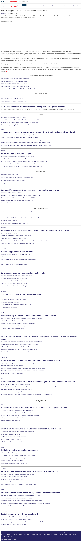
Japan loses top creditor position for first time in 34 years (15, 280)
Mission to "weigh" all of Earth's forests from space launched (16, 516)
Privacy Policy (63, 534)
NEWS (2, 129)
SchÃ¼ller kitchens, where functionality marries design (14, 463)
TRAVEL (3, 404)
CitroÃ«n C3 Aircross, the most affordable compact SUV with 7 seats (31, 429)
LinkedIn (3, 536)
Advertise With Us (41, 534)
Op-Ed (39, 5)
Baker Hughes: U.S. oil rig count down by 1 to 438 (13, 158)
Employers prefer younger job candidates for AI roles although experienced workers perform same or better (28, 363)
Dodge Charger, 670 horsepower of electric (11, 441)
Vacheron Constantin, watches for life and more (13, 460)
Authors (33, 534)
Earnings (35, 5)
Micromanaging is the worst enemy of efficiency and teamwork (28, 316)
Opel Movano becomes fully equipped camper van (13, 436)
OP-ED (2, 312)
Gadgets (77, 5)
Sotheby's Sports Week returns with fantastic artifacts (14, 418)
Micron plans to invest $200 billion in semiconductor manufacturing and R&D (20, 183)
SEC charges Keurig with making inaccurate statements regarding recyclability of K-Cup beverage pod (26, 394)
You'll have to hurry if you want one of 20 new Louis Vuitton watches (18, 455)
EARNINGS (3, 291)
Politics (12, 5)
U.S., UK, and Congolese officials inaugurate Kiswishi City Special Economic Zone (21, 166)
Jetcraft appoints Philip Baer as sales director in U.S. (14, 83)
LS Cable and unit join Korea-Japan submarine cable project (16, 235)
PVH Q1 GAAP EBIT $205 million (9, 307)
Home (2, 532)
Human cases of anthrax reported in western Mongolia (14, 505)
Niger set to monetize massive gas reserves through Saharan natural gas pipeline (21, 318)
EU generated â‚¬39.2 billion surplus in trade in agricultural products (18, 286)
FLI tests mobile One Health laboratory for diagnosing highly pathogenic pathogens (21, 341)
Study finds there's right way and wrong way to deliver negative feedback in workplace (22, 370)
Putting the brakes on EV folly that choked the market (14, 320)
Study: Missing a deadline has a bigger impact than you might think (30, 360)
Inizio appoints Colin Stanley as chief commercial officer (15, 86)
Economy (29, 5)
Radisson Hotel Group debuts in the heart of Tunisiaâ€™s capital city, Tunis (34, 408)
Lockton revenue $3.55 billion (8, 297)
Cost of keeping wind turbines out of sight (19, 514)
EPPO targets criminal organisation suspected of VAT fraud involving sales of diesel (38, 132)
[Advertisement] (12, 31)
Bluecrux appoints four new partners (17, 252)
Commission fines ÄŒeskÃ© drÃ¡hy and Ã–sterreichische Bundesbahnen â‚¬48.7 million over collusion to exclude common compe (33, 392)
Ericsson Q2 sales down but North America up (21, 294)
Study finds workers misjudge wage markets (12, 365)
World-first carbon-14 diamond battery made (12, 527)
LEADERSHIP (4, 357)
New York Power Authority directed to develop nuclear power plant (30, 190)
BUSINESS (3, 150)
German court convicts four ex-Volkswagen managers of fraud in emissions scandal (38, 382)
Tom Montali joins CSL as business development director (15, 78)
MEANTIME (4, 511)
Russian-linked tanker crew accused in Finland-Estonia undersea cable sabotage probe (23, 140)
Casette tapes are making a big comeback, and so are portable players (18, 484)
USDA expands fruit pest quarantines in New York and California (17, 346)
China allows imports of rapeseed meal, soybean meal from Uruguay (18, 352)
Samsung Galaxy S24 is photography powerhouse (13, 481)
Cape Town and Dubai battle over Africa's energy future (14, 326)
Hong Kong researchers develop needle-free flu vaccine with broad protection (20, 495)
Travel (59, 5)
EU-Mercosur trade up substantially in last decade (23, 273)
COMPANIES (4, 227)
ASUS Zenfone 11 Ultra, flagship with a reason (12, 479)
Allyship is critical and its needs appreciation (12, 373)
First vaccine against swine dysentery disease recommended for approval (19, 344)
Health (2, 6)
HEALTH (3, 489)
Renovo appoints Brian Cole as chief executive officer (14, 101)
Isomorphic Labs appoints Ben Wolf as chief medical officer (15, 254)
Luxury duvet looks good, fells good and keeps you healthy (15, 458)
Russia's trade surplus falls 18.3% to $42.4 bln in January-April (16, 275)
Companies (18, 5)
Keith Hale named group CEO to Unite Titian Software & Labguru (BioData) (19, 88)
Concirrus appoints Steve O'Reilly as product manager (14, 81)
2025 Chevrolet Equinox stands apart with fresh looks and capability (18, 431)
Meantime (7, 6)
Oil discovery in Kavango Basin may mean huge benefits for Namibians (18, 323)
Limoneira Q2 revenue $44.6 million (10, 302)
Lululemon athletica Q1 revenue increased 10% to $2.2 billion (16, 304)
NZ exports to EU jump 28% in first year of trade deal (14, 283)
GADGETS (3, 468)
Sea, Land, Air (66, 5)
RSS (70, 534)
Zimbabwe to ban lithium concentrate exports (12, 203)
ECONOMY (3, 270)
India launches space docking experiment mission (13, 524)
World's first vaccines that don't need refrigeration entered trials (17, 498)
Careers (24, 5)
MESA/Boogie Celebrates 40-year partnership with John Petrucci (29, 471)
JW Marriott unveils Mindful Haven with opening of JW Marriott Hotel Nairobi (20, 415)
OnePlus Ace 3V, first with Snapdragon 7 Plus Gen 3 (14, 476)
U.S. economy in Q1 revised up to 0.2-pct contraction (14, 278)
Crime (55, 5)
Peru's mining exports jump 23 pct (16, 153)
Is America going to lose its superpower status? (12, 328)
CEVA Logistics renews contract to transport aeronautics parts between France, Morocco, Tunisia (25, 240)
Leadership (50, 5)
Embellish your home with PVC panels (10, 453)
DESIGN (3, 447)
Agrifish (44, 5)
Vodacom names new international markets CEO (13, 257)
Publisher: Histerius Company (8, 539)
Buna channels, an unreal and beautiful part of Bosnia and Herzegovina (19, 412)
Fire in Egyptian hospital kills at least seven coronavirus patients (17, 177)
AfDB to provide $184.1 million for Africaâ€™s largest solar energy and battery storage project (24, 161)
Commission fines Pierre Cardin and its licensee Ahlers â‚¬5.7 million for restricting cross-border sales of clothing (29, 387)
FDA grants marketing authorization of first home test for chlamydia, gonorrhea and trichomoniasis (25, 503)
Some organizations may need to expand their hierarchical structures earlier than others (23, 368)
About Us (49, 534)
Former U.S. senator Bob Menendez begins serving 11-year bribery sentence (20, 137)
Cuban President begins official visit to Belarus (12, 192)
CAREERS (3, 248)
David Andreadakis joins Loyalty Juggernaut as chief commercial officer (19, 259)
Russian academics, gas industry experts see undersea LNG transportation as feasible (22, 522)
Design (72, 5)
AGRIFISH (3, 334)
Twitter (74, 534)
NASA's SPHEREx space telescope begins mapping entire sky (16, 519)
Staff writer (4, 13)
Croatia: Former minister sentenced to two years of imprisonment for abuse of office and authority (25, 142)
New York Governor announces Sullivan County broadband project (17, 200)
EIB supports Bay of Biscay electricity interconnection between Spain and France (21, 164)
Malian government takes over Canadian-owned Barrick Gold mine (17, 243)
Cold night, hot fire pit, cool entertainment (19, 450)
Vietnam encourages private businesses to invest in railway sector (17, 156)
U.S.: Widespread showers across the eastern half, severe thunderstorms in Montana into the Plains (26, 145)
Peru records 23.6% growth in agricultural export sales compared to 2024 (19, 349)
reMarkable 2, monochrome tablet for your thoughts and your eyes (17, 474)
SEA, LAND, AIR (5, 426)
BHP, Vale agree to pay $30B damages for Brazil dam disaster (16, 389)
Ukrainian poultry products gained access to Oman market (15, 125)
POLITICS (3, 187)
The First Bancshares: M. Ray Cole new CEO (12, 98)
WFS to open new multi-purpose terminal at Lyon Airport (15, 223)
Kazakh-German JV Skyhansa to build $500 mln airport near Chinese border (20, 122)
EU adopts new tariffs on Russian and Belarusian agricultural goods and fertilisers (21, 195)
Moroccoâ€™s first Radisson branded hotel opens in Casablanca (17, 410)
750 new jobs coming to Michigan (9, 220)
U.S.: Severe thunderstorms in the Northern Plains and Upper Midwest (18, 135)
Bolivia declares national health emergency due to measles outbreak (31, 493)
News (2, 5)
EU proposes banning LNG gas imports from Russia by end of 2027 (18, 197)
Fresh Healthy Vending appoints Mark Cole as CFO (13, 96)
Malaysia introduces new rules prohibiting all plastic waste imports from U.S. (20, 119)
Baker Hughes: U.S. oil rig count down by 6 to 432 (13, 117)
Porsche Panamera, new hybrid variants (11, 439)
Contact (56, 534)
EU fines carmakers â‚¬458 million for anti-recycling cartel (15, 384)
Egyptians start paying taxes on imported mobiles (13, 180)
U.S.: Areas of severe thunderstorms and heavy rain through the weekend (33, 107)
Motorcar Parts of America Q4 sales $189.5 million (13, 299)
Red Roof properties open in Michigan (10, 420)
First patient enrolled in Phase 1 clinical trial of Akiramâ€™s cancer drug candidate (21, 500)
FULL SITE (10, 536)
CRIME (2, 378)
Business (7, 5)
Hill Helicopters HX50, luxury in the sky (10, 434)
